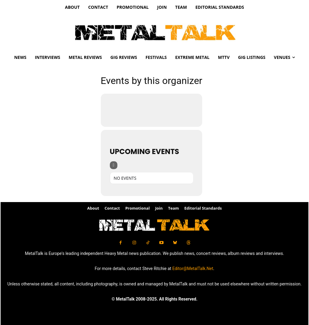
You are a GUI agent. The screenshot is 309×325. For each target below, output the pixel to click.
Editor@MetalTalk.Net (192, 268)
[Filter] (113, 165)
